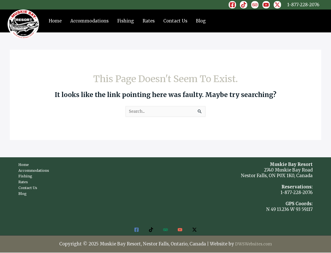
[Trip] (255, 4)
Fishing (125, 21)
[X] (277, 4)
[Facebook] (232, 4)
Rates (149, 21)
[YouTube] (266, 4)
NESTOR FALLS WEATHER (165, 178)
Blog (201, 21)
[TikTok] (243, 4)
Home (55, 21)
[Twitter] (196, 230)
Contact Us (175, 21)
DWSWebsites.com (253, 244)
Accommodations (89, 21)
